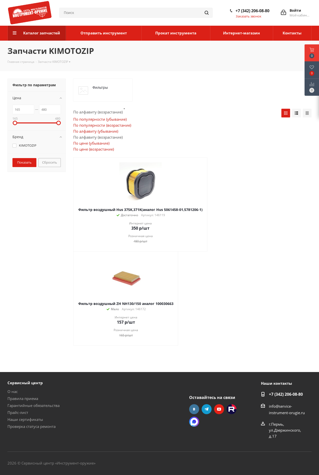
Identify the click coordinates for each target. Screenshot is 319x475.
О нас (12, 391)
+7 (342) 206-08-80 (252, 10)
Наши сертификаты (25, 419)
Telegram (207, 409)
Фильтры (100, 87)
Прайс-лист (17, 412)
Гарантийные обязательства (33, 405)
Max (194, 422)
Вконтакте (194, 409)
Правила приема (22, 398)
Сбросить (49, 162)
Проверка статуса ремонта (31, 426)
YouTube (219, 409)
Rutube (232, 409)
